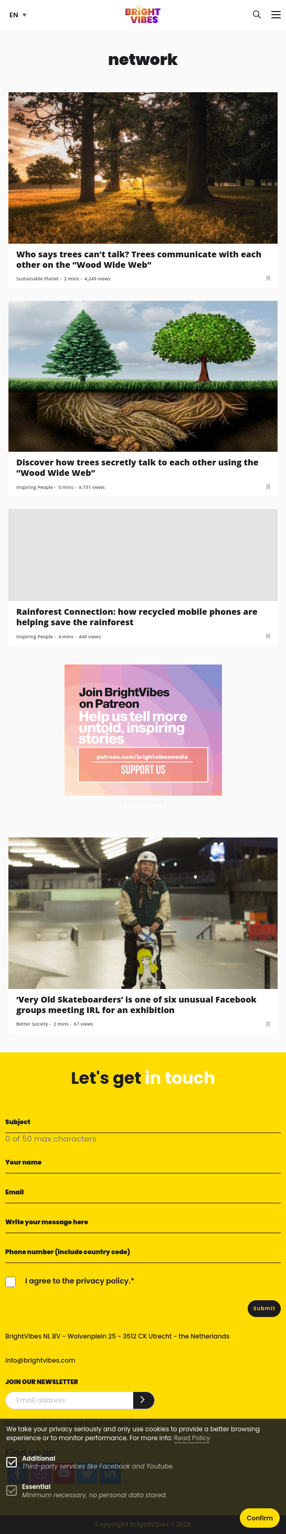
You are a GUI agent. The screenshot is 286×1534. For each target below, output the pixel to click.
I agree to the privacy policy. (78, 1281)
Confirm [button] (260, 1518)
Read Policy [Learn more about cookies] (192, 1437)
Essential (36, 1486)
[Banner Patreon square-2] (143, 730)
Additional (38, 1458)
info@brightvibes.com (40, 1360)
